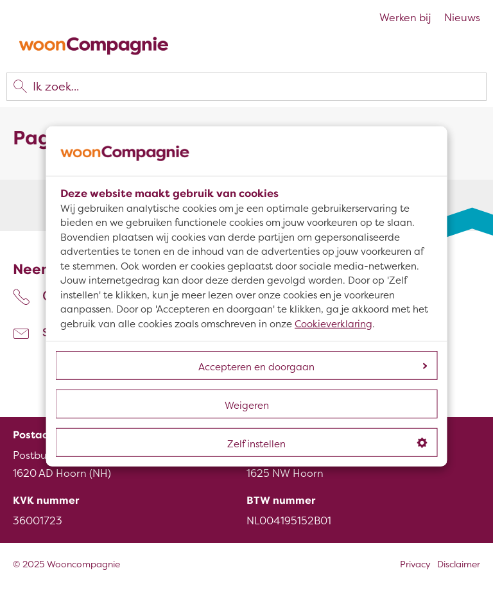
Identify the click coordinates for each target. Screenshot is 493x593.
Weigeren (247, 405)
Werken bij (405, 18)
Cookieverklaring (333, 324)
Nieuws (462, 18)
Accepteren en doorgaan (313, 367)
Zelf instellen (327, 444)
